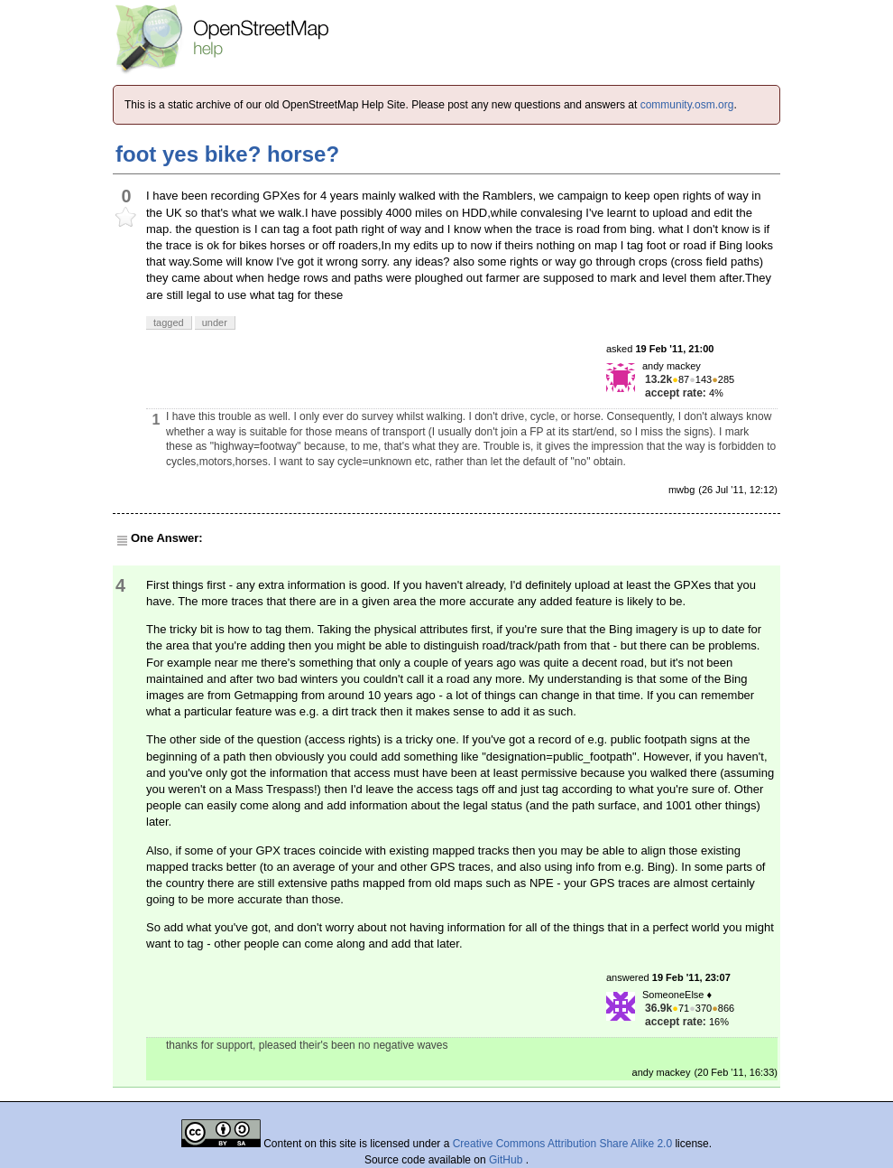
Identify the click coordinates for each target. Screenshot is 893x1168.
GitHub (507, 1160)
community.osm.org (687, 104)
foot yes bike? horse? (227, 154)
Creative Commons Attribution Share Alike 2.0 (562, 1143)
